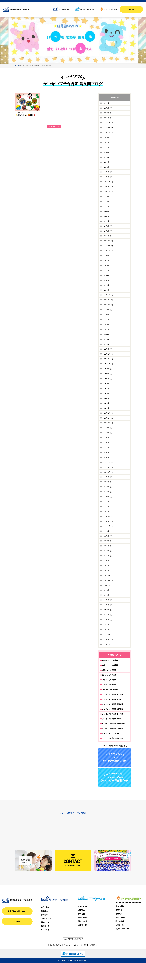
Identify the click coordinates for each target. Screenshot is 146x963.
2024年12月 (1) (108, 182)
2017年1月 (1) (107, 629)
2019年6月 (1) (107, 492)
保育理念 (44, 911)
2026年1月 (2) (107, 118)
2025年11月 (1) (108, 128)
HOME (17, 65)
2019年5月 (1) (107, 497)
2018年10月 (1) (108, 526)
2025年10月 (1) (108, 132)
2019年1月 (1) (107, 511)
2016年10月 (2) (108, 644)
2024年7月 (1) (107, 206)
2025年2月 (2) (107, 172)
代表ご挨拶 (45, 907)
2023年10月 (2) (108, 251)
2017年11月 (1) (108, 580)
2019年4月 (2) (107, 501)
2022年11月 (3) (108, 300)
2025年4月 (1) (107, 162)
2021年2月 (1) (107, 403)
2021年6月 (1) (107, 383)
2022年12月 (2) (108, 295)
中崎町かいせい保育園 (110, 660)
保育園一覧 (45, 926)
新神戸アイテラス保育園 (110, 733)
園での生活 (45, 922)
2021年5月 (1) (107, 388)
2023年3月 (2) (107, 280)
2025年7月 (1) (107, 147)
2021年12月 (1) (108, 354)
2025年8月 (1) (107, 142)
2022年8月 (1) (107, 314)
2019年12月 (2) (108, 462)
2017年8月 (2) (107, 595)
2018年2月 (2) (107, 565)
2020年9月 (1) (107, 428)
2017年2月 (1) (107, 624)
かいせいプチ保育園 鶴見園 (111, 699)
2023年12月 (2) (108, 241)
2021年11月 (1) (108, 359)
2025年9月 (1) (107, 137)
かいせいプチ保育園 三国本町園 (113, 724)
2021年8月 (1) (107, 374)
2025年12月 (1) (108, 123)
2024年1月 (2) (107, 236)
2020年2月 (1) (107, 452)
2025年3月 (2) (107, 167)
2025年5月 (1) (107, 157)
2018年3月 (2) (107, 560)
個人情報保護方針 (55, 945)
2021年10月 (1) (108, 364)
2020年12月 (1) (108, 413)
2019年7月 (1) (107, 487)
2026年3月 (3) (107, 108)
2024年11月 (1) (108, 187)
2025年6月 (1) (107, 152)
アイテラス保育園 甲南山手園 (112, 738)
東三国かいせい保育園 (110, 689)
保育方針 (44, 915)
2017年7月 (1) (107, 600)
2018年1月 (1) (107, 570)
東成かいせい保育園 (109, 680)
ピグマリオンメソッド (49, 930)
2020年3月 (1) (107, 447)
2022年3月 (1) (107, 339)
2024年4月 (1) (107, 221)
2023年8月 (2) (107, 255)
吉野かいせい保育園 (109, 685)
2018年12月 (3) (108, 516)
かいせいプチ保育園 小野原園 (112, 728)
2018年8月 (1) (107, 536)
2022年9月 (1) (107, 310)
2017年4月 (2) (107, 615)
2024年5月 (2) (107, 216)
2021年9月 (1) (107, 369)
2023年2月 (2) (107, 285)
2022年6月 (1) (107, 324)
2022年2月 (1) (107, 344)
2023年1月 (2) (107, 290)
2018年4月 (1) (107, 556)
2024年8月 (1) (107, 201)
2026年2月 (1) (107, 113)
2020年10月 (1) (108, 423)
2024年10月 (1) (108, 192)
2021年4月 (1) (107, 393)
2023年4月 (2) (107, 275)
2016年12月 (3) (108, 634)
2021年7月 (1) (107, 379)
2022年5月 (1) (107, 329)
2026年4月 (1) (107, 103)
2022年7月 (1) (107, 319)
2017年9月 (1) (107, 590)
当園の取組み (46, 918)
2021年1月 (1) (107, 408)
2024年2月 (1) (107, 231)
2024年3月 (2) (107, 226)
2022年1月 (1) (107, 349)
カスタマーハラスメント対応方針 (77, 945)
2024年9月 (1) (107, 196)
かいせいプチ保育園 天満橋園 (112, 704)
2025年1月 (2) (107, 177)
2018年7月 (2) (107, 541)
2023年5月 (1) (107, 270)
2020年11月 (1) (108, 418)
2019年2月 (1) (107, 506)
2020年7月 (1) (107, 437)
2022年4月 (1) (107, 334)
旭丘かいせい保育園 (109, 670)
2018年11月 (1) (108, 521)
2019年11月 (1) (108, 467)
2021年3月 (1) (107, 398)
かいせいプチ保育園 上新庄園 (112, 709)
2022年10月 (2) (108, 305)
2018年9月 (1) (107, 531)
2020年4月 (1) (107, 442)
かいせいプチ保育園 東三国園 (112, 694)
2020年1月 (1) (107, 457)
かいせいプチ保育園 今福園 (111, 719)
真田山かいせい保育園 (110, 665)
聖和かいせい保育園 (109, 675)
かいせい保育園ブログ (26, 65)
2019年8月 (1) (107, 482)
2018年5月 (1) (107, 551)
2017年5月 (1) (107, 610)
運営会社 (95, 945)
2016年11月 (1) (108, 639)
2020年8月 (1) (107, 433)
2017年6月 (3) (107, 605)
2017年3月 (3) (107, 620)
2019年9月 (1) (107, 477)
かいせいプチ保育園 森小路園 (112, 714)
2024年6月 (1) (107, 211)
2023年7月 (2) (107, 260)
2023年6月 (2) (107, 265)
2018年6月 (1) (107, 546)
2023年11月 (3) (108, 246)
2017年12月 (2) (108, 575)
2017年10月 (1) (108, 585)
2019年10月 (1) (108, 472)
